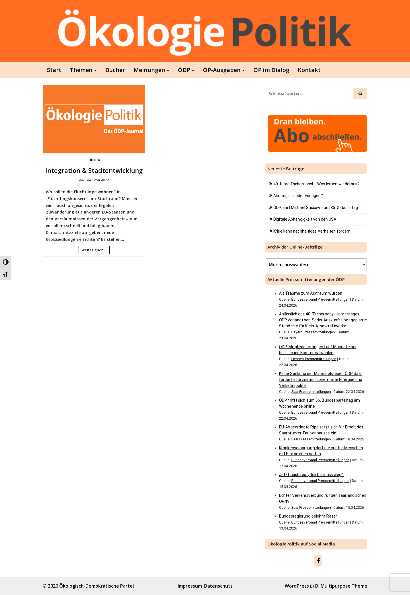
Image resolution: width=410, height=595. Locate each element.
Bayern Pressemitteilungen (313, 332)
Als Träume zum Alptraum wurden (310, 293)
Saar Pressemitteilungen (311, 391)
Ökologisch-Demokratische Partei (96, 586)
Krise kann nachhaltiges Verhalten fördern (311, 231)
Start (54, 70)
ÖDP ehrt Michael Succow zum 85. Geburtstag (315, 207)
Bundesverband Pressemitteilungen (320, 299)
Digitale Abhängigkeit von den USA (304, 219)
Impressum (190, 586)
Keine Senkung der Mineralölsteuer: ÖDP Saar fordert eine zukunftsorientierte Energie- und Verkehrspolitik (320, 379)
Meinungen (149, 70)
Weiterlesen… (94, 250)
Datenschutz (218, 586)
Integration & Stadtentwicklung (94, 170)
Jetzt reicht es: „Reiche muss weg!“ (311, 474)
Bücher (115, 70)
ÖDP (184, 70)
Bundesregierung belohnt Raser (308, 516)
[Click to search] (360, 93)
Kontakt (309, 70)
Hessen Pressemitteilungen (314, 359)
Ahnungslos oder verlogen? (298, 195)
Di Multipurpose (330, 586)
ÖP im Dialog (271, 70)
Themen (81, 70)
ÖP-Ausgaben (222, 70)
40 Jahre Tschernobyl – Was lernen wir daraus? (316, 184)
